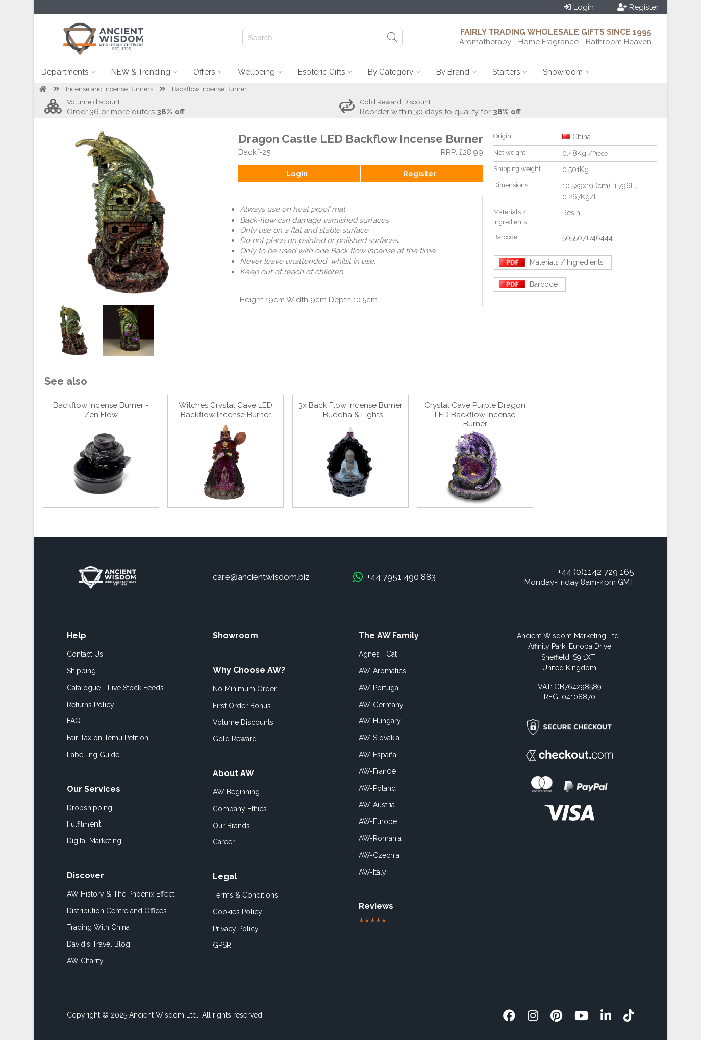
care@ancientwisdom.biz (261, 577)
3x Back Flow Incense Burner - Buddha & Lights (350, 410)
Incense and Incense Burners (109, 89)
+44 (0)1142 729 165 (596, 572)
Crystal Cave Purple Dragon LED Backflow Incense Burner (474, 414)
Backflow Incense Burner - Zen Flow (100, 410)
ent (84, 824)
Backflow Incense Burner (209, 89)
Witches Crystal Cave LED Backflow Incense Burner (225, 410)
